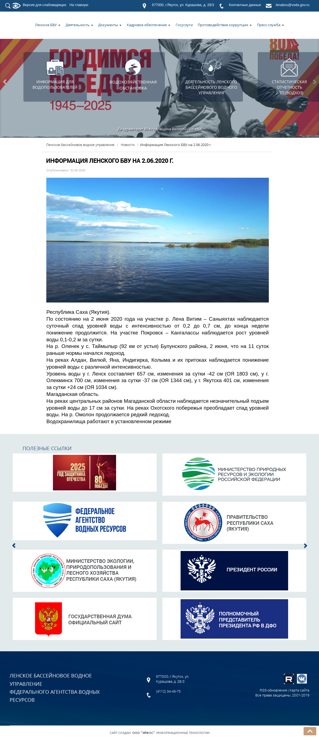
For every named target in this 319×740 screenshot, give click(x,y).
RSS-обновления (273, 690)
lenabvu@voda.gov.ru (293, 5)
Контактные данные (245, 5)
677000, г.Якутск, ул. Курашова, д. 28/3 (183, 5)
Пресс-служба (270, 24)
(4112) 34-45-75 (168, 691)
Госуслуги (184, 24)
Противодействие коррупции (225, 24)
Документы (110, 24)
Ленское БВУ (47, 24)
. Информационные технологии (171, 732)
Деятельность (79, 24)
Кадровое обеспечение (148, 24)
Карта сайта (299, 690)
